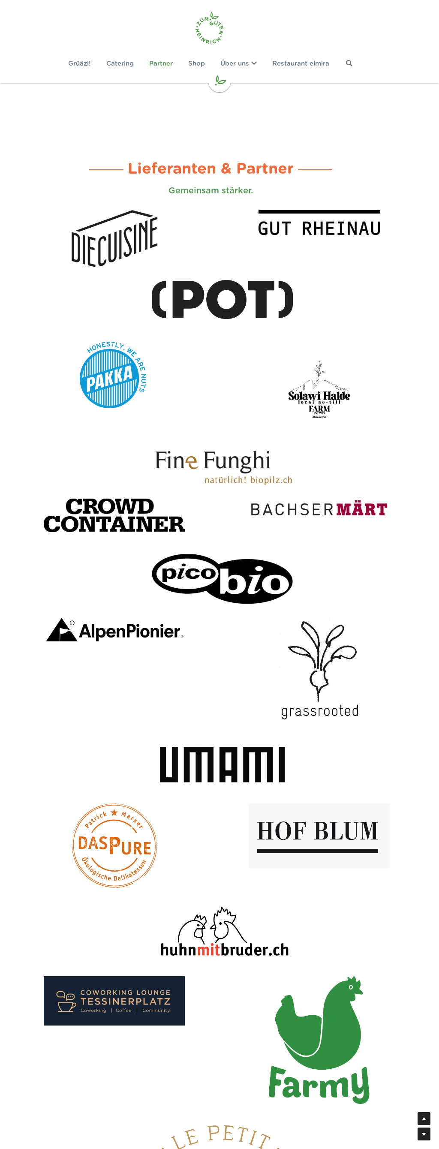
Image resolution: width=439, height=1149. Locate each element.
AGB (288, 1110)
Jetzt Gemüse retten (220, 1019)
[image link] (219, 30)
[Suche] (357, 63)
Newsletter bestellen (219, 1101)
